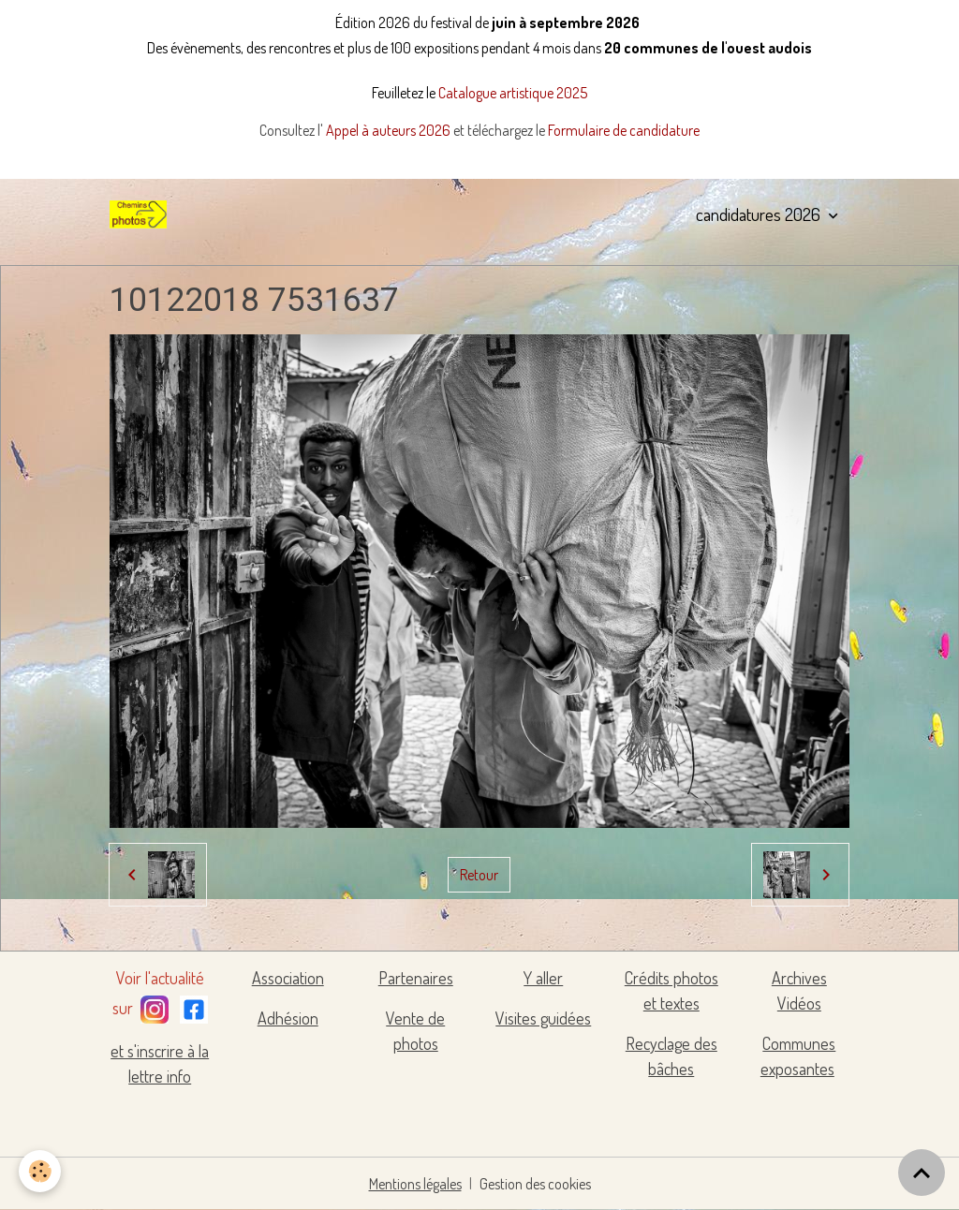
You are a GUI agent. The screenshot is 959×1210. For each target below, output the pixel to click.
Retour (479, 874)
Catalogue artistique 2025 (512, 92)
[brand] (141, 214)
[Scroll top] (921, 1172)
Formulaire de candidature (624, 130)
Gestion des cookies (535, 1183)
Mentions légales (415, 1183)
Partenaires (415, 977)
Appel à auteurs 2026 (389, 130)
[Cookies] (40, 1171)
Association (288, 977)
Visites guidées (543, 1018)
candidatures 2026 (760, 214)
